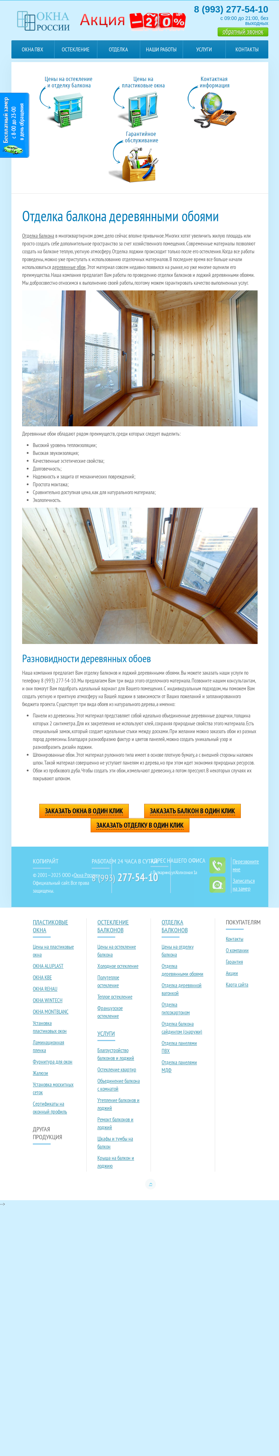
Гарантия (234, 961)
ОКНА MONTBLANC (51, 1011)
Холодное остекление (117, 966)
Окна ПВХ (32, 49)
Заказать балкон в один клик (192, 811)
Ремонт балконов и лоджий (115, 1123)
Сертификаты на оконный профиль (50, 1107)
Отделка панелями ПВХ (179, 1047)
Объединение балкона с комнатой (118, 1084)
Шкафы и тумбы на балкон (115, 1142)
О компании (237, 950)
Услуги (204, 49)
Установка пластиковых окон (50, 1027)
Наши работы (161, 49)
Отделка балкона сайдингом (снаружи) (182, 1027)
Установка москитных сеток (53, 1088)
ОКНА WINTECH (47, 1000)
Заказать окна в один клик (84, 811)
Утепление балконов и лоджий (118, 1104)
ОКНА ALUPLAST (48, 966)
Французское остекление (110, 1012)
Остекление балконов (76, 52)
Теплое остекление (114, 996)
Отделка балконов (118, 52)
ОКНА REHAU (45, 988)
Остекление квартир (116, 1069)
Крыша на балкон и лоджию (115, 1162)
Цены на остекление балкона (116, 950)
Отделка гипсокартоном (176, 1008)
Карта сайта (237, 984)
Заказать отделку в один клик (140, 825)
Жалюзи (40, 1073)
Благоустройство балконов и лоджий (115, 1054)
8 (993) (125, 878)
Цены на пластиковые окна (53, 950)
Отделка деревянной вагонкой (182, 989)
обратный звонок (243, 31)
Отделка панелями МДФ (179, 1066)
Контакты (247, 49)
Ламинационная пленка (48, 1046)
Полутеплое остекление (108, 981)
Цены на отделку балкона (178, 950)
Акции (232, 973)
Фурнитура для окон (52, 1061)
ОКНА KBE (42, 977)
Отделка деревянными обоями (182, 970)
